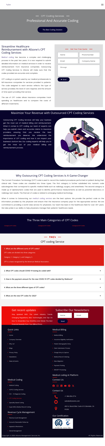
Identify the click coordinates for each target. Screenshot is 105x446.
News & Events (13, 361)
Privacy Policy (13, 352)
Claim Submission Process (62, 348)
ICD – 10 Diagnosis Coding (17, 394)
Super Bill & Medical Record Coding (20, 407)
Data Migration (58, 361)
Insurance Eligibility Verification (63, 339)
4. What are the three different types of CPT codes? (24, 287)
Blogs (11, 348)
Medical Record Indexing (61, 357)
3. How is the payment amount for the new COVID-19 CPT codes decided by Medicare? (38, 279)
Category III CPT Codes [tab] (78, 225)
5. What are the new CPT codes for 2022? (20, 296)
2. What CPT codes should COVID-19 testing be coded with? (27, 271)
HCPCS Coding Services (16, 390)
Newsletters (13, 357)
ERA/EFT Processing (60, 370)
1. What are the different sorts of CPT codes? (22, 248)
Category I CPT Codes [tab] (10, 225)
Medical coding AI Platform (65, 375)
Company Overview (15, 339)
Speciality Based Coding (16, 402)
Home (11, 335)
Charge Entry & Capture (61, 352)
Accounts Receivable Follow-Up (18, 422)
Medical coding (8, 57)
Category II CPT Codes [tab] (44, 225)
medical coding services (42, 198)
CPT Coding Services (15, 398)
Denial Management (15, 431)
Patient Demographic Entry (62, 344)
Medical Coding (14, 385)
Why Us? (12, 344)
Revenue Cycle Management (18, 418)
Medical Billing (58, 335)
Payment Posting (59, 365)
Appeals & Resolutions (16, 426)
